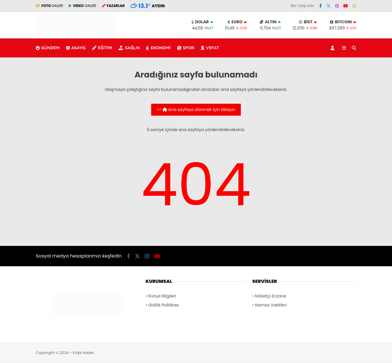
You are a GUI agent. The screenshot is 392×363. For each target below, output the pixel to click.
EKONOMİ (158, 47)
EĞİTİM (102, 47)
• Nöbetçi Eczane (269, 296)
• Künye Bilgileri (161, 296)
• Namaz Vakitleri (269, 305)
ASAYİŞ (76, 47)
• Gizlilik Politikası (162, 305)
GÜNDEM (48, 47)
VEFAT (210, 47)
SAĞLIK (129, 47)
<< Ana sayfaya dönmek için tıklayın (196, 109)
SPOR (186, 47)
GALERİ (49, 5)
